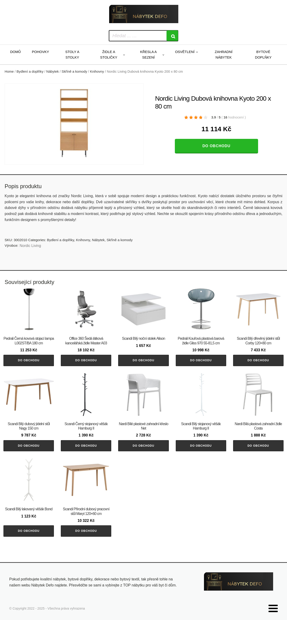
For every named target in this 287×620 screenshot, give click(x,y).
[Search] (172, 35)
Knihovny (97, 71)
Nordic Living (30, 246)
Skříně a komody (74, 71)
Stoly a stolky (72, 54)
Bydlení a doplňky (30, 71)
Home (9, 71)
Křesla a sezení (148, 54)
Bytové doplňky (263, 54)
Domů (15, 52)
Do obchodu (216, 146)
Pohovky (40, 52)
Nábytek (52, 71)
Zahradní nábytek (224, 54)
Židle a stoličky (108, 54)
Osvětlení (184, 52)
